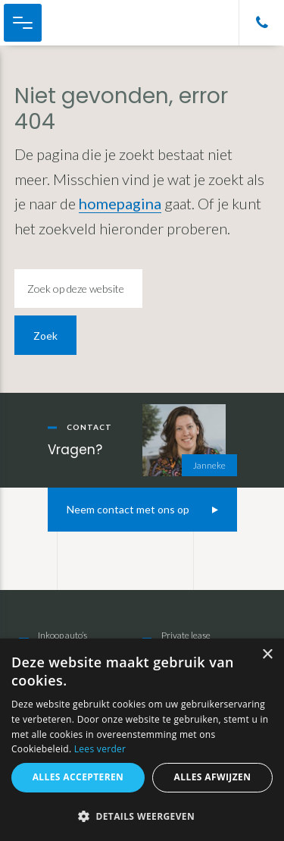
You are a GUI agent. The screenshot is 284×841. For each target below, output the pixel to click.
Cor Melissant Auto (91, 23)
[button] (142, 816)
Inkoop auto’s (62, 635)
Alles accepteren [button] (78, 776)
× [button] (267, 655)
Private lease (186, 635)
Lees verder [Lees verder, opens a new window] (100, 748)
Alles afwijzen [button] (212, 776)
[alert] (142, 740)
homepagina (120, 203)
